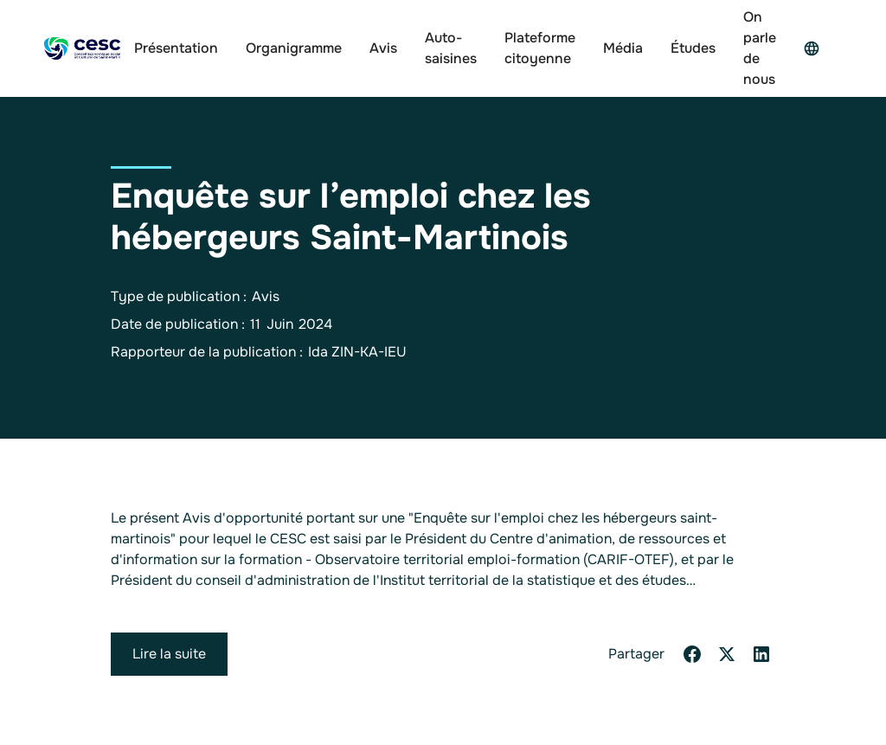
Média (623, 48)
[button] (816, 48)
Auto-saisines (451, 48)
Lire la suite (169, 654)
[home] (82, 49)
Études (693, 48)
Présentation (176, 48)
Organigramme (294, 48)
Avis (383, 48)
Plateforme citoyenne (539, 48)
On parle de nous (759, 48)
